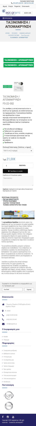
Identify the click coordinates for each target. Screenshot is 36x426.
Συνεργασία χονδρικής (10, 350)
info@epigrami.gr (12, 324)
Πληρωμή (6, 340)
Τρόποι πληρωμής (9, 366)
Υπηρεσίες (17, 6)
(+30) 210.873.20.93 (11, 315)
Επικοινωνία (25, 6)
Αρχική (5, 6)
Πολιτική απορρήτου (10, 378)
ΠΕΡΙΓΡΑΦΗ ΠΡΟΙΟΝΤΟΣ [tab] (10, 197)
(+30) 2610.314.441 (11, 319)
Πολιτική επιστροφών (10, 375)
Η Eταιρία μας (8, 357)
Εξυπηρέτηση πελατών (10, 372)
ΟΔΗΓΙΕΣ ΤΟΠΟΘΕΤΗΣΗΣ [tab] (11, 203)
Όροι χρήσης (7, 369)
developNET (19, 422)
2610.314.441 (29, 3)
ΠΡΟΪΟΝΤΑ (7, 18)
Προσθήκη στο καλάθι (15, 171)
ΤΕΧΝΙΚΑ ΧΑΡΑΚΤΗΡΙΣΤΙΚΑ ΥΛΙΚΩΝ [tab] (15, 205)
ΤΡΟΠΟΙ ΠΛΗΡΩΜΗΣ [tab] (10, 201)
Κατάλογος (7, 382)
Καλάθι (6, 337)
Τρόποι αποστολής (9, 363)
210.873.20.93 (18, 3)
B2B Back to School (9, 353)
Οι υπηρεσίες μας (9, 360)
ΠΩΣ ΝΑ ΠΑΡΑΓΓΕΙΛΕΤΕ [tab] (11, 199)
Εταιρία (10, 6)
